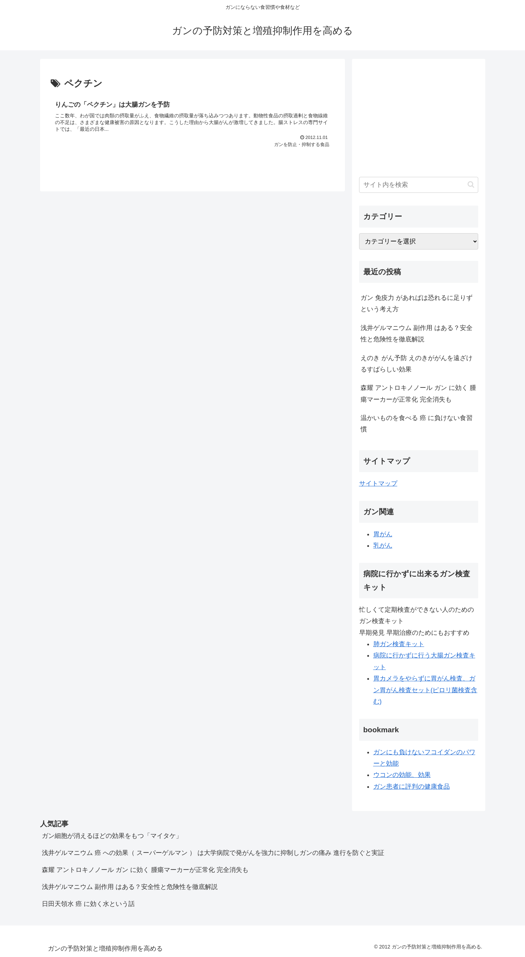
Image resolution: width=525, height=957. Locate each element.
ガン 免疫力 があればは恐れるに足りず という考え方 (417, 303)
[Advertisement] (418, 115)
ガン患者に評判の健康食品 (411, 786)
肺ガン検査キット (398, 644)
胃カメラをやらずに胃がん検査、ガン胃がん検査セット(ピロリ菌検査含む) (425, 690)
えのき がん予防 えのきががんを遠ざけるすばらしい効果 (417, 363)
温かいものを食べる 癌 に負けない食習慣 (417, 423)
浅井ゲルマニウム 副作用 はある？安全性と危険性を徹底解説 (417, 333)
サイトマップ (378, 483)
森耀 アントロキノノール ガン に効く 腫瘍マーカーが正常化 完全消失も (418, 393)
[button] (471, 184)
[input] (418, 185)
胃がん (382, 534)
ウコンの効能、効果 (402, 774)
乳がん (382, 545)
